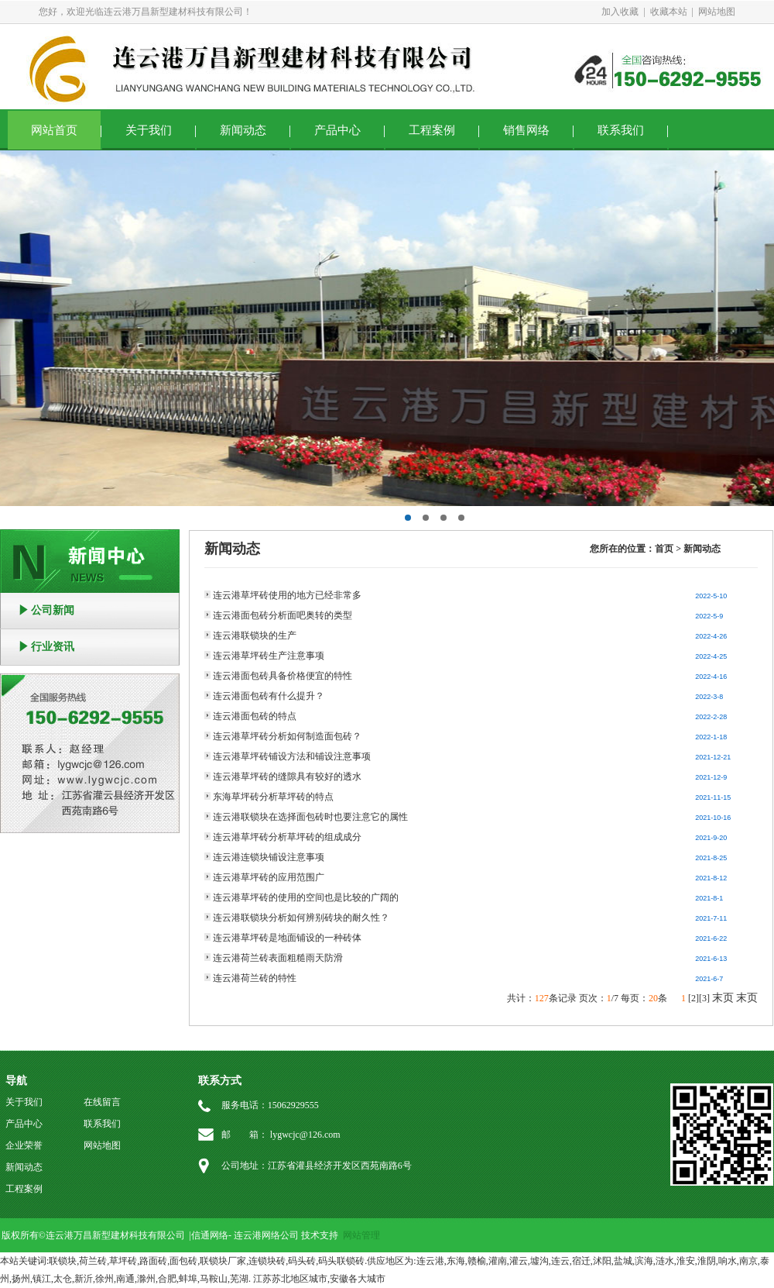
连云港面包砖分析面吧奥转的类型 (282, 615)
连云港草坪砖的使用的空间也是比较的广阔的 (306, 897)
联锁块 (63, 1260)
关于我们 (148, 130)
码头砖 (302, 1260)
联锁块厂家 (223, 1260)
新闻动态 (243, 130)
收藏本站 (668, 11)
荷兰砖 (93, 1260)
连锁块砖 (267, 1260)
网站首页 (54, 130)
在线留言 (102, 1102)
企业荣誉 (24, 1145)
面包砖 (183, 1260)
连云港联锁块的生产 (254, 635)
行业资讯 (52, 647)
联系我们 (621, 130)
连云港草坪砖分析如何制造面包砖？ (287, 736)
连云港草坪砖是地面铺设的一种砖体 (287, 937)
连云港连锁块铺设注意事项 (268, 857)
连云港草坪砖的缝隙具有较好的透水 (287, 776)
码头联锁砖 (341, 1260)
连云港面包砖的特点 (254, 716)
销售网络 (526, 130)
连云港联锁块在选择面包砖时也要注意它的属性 (310, 816)
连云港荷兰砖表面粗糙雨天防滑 (278, 957)
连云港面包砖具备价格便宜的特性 (282, 675)
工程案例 (432, 130)
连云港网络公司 (266, 1235)
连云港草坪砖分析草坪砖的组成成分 (287, 837)
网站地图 (716, 11)
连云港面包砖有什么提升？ (268, 695)
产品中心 (337, 130)
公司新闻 (52, 610)
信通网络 (209, 1235)
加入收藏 (620, 11)
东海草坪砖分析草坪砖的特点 (273, 796)
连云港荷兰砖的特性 (254, 978)
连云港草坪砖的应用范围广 (268, 877)
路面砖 (153, 1260)
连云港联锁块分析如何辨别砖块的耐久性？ (301, 917)
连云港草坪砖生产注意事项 (268, 655)
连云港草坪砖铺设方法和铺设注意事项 (292, 756)
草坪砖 (123, 1260)
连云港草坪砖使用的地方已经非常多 (287, 595)
